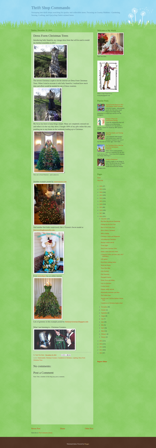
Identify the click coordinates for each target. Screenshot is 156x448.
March (103, 331)
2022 (101, 198)
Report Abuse (102, 361)
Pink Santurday (105, 274)
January (103, 337)
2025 (101, 189)
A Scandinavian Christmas (108, 239)
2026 (101, 186)
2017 (101, 213)
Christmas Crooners (51, 358)
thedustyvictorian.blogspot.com (76, 322)
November (104, 307)
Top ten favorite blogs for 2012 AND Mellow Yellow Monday (114, 105)
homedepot (42, 276)
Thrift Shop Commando (50, 7)
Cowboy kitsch (105, 286)
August (103, 316)
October (103, 310)
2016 (101, 216)
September (104, 313)
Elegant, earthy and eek (107, 289)
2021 (101, 201)
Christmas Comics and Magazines (110, 236)
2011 (101, 353)
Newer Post (35, 428)
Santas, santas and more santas (109, 251)
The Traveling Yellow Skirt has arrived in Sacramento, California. (114, 147)
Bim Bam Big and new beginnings (110, 221)
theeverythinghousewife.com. (44, 230)
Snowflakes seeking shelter (108, 262)
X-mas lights (104, 245)
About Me (100, 180)
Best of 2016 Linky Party (108, 227)
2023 (101, 195)
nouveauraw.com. (60, 182)
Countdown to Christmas (65, 358)
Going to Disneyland (111, 159)
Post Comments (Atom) (45, 433)
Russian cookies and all (107, 242)
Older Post (89, 428)
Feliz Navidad (105, 271)
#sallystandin (41, 358)
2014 (101, 344)
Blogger (86, 444)
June (102, 322)
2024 (101, 192)
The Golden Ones (106, 295)
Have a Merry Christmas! (108, 230)
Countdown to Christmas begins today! (112, 303)
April (103, 328)
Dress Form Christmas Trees (109, 248)
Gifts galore (104, 259)
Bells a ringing (105, 233)
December (104, 219)
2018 (101, 210)
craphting (75, 358)
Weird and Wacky (106, 265)
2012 (101, 350)
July (102, 319)
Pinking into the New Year (108, 224)
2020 (101, 204)
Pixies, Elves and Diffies (108, 280)
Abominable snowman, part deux (110, 292)
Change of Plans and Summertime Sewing (112, 119)
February (104, 334)
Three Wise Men (105, 268)
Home (62, 428)
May (102, 325)
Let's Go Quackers (106, 283)
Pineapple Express (106, 277)
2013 (101, 347)
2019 (101, 207)
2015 (101, 341)
